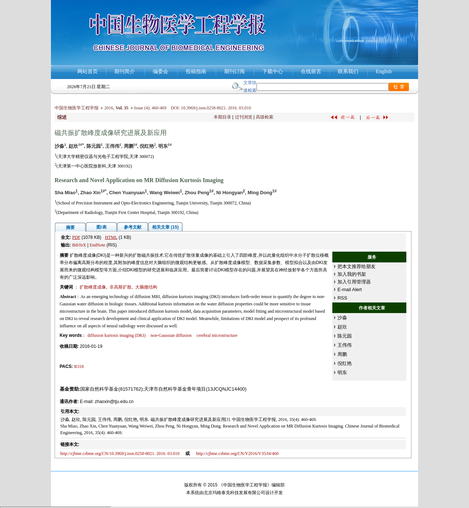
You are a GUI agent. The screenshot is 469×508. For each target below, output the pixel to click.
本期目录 (222, 117)
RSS (342, 298)
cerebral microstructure (216, 335)
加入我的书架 (351, 274)
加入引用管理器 (354, 282)
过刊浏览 (243, 117)
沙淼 (342, 317)
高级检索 (264, 117)
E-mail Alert (349, 289)
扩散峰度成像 (93, 287)
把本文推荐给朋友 (356, 266)
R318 (79, 366)
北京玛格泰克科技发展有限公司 (234, 492)
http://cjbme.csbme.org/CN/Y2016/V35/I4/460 (237, 453)
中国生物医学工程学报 (77, 107)
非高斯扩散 (121, 287)
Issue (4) (141, 107)
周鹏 (342, 354)
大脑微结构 (146, 287)
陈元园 (344, 336)
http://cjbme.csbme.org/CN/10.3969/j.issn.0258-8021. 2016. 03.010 (120, 453)
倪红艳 (344, 363)
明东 (342, 372)
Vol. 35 (121, 107)
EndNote (98, 245)
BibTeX (79, 245)
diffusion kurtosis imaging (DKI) (117, 335)
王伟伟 (344, 345)
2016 (108, 107)
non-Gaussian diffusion (171, 335)
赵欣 (342, 327)
